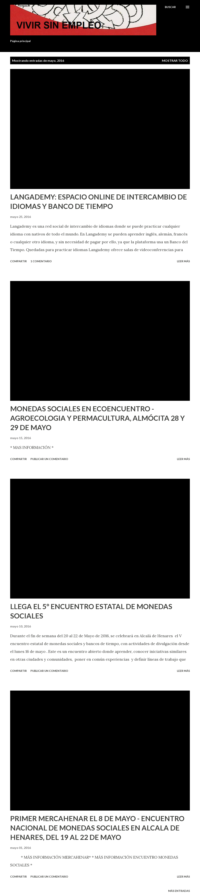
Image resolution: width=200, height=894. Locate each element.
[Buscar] (170, 7)
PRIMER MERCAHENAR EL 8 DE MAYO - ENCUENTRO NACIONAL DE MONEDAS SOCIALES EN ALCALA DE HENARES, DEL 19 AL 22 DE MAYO (97, 827)
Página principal (20, 41)
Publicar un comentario (49, 459)
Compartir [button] (18, 261)
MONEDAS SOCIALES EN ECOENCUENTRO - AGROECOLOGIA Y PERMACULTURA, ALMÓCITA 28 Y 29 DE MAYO (97, 418)
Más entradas (179, 890)
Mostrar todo (175, 60)
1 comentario (41, 261)
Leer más (183, 261)
